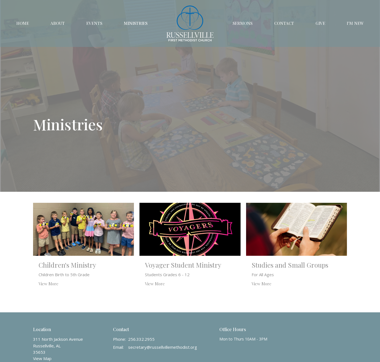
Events (94, 23)
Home (22, 23)
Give (320, 23)
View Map (42, 358)
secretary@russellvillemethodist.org (162, 347)
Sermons (242, 23)
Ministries (135, 23)
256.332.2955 (141, 339)
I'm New (355, 23)
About (57, 23)
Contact (284, 23)
